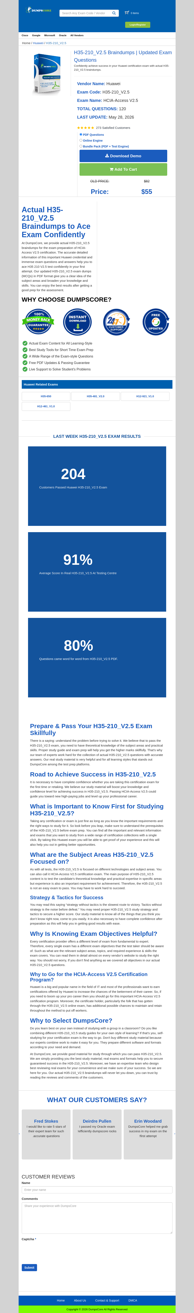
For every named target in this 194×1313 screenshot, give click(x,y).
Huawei (38, 43)
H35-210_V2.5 (56, 43)
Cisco (25, 35)
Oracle (62, 35)
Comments (30, 1198)
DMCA (132, 1300)
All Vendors (77, 35)
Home (26, 43)
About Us (80, 1300)
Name (26, 1183)
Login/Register (138, 24)
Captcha (29, 1239)
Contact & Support (107, 1300)
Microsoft (49, 35)
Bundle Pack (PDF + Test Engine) (104, 146)
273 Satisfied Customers (113, 127)
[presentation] (174, 1133)
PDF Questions (92, 134)
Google (36, 35)
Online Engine (91, 140)
